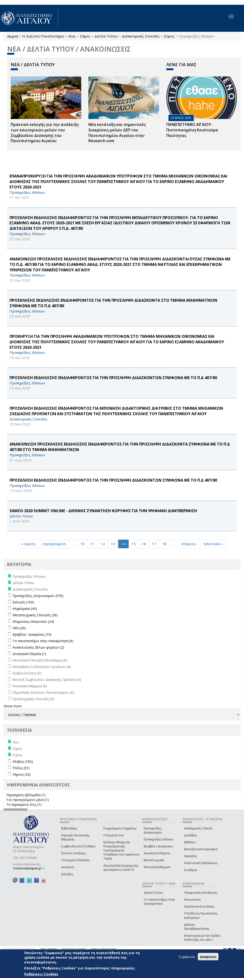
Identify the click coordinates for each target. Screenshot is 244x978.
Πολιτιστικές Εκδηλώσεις (201, 863)
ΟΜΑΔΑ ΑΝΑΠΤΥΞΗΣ (103, 949)
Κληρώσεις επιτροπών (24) (33, 621)
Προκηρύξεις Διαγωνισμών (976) (38, 595)
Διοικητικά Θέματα (157, 853)
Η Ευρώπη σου (113, 835)
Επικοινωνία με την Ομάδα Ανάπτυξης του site (202, 938)
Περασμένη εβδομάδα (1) (26, 795)
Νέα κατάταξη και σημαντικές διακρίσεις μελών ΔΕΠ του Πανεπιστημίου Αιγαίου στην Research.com (117, 133)
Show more (13, 706)
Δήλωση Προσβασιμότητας (196, 927)
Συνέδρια (190, 870)
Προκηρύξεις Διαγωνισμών (153, 830)
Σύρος (169, 36)
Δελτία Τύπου (106, 36)
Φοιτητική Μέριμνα (157, 867)
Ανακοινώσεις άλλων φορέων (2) (38, 647)
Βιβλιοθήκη (69, 828)
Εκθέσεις (190, 842)
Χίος (72, 36)
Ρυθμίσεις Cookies (41, 974)
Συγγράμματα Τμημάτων (120, 828)
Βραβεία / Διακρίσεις (158, 846)
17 (154, 543)
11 (93, 543)
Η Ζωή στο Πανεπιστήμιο (43, 36)
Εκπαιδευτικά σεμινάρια (201, 849)
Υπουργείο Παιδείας (75, 860)
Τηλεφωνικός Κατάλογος (200, 893)
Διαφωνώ (208, 957)
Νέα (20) (19, 628)
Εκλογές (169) (23, 602)
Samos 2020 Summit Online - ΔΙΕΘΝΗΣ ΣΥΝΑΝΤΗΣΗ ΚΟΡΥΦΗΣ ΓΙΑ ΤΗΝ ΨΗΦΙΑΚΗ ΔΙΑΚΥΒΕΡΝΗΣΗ (103, 510)
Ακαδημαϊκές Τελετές (198, 828)
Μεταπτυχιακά (154, 860)
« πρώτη (28, 543)
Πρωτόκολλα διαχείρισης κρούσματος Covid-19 (120, 868)
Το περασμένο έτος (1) (23, 804)
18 (164, 543)
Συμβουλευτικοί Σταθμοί (78, 846)
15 (134, 543)
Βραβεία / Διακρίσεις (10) (32, 634)
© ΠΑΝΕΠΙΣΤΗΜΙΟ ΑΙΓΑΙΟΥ (19, 949)
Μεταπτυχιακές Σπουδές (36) (35, 615)
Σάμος (85, 36)
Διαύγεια (67, 867)
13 (113, 543)
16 (144, 543)
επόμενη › (189, 543)
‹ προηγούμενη (53, 543)
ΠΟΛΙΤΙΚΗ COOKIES (74, 949)
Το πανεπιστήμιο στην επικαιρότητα (159, 901)
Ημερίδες (190, 856)
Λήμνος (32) (22, 774)
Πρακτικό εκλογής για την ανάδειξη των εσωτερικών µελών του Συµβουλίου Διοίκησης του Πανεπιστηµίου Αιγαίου (45, 133)
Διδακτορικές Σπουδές (141, 36)
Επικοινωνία (192, 899)
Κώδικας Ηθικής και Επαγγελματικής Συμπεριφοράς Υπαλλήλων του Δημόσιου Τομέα (121, 850)
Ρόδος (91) (21, 768)
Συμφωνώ (186, 956)
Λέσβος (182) (23, 761)
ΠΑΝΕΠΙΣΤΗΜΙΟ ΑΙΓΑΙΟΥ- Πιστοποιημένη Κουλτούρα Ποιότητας (192, 130)
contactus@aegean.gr (28, 868)
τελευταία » (213, 543)
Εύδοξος (67, 874)
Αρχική (12, 36)
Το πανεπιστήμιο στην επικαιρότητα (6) (43, 641)
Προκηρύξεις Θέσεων (158, 839)
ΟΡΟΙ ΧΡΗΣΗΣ (48, 949)
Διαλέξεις (190, 835)
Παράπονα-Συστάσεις (199, 906)
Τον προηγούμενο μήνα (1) (27, 799)
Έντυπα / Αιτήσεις (73, 853)
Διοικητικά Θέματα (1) (29, 653)
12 (103, 543)
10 (82, 543)
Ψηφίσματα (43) (25, 608)
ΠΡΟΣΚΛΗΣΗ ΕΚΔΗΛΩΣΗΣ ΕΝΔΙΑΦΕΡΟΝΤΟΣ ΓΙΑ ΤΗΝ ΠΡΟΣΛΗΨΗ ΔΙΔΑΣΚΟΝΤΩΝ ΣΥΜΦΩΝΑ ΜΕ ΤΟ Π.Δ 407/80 (113, 377)
